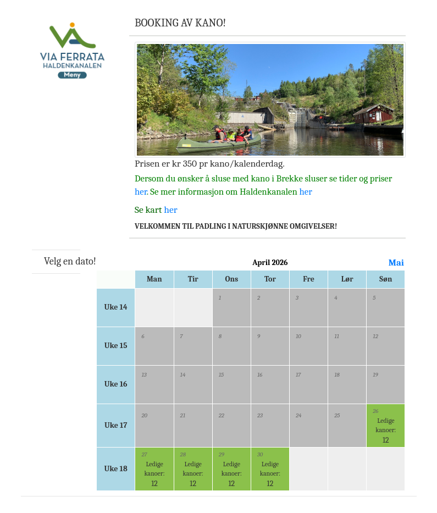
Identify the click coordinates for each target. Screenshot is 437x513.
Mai (396, 262)
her (141, 191)
